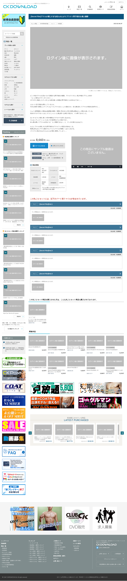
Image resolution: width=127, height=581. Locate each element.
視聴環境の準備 (59, 543)
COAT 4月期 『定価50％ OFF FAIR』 (12, 560)
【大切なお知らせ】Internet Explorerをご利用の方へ (12, 343)
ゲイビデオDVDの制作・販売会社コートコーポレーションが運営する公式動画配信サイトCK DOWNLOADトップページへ (20, 6)
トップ (69, 9)
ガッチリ (6, 87)
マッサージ (17, 69)
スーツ (6, 95)
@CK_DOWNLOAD (104, 547)
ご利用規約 (118, 553)
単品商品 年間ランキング (37, 549)
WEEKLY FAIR (6, 558)
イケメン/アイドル (9, 80)
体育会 (15, 85)
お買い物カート (57, 561)
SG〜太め (7, 97)
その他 (6, 71)
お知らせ (76, 550)
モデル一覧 (5, 566)
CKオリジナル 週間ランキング (38, 557)
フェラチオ (17, 51)
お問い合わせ (103, 553)
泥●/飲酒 (6, 69)
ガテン (15, 95)
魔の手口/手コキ (53, 153)
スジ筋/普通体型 (56, 158)
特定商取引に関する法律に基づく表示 (110, 564)
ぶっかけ (16, 63)
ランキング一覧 (34, 543)
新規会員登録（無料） (59, 556)
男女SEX (16, 53)
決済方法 (57, 551)
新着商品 (4, 548)
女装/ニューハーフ (9, 99)
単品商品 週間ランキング (37, 545)
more (19, 225)
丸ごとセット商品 (7, 552)
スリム (44, 158)
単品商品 (4, 550)
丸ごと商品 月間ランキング (37, 553)
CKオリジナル (6, 556)
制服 (15, 89)
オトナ (15, 93)
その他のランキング (13, 329)
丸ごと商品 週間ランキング (37, 551)
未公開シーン (7, 67)
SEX (47, 155)
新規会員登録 (111, 9)
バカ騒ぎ (16, 65)
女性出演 (6, 55)
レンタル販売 (77, 543)
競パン (15, 91)
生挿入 (6, 63)
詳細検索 (14, 120)
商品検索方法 (58, 545)
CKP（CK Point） (59, 549)
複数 (15, 55)
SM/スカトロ (7, 61)
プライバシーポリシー (110, 559)
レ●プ (15, 59)
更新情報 (76, 548)
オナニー (45, 153)
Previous (30, 433)
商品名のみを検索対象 (12, 37)
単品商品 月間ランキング (37, 547)
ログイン (121, 2)
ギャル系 (16, 87)
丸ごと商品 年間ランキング (37, 555)
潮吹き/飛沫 (17, 61)
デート (6, 49)
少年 (49, 158)
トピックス (76, 546)
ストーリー (53, 155)
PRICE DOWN (6, 562)
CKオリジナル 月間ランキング (38, 559)
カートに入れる (40, 146)
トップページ (5, 541)
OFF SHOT (17, 67)
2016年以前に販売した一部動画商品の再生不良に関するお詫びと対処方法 (14, 349)
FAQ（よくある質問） (60, 547)
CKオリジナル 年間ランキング (38, 561)
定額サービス (77, 541)
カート (122, 9)
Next (122, 433)
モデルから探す (8, 105)
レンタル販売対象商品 (8, 564)
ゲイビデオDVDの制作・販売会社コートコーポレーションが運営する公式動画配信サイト (26, 3)
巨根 (5, 85)
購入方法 (57, 553)
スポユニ (6, 91)
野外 (15, 57)
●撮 (5, 57)
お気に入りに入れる (58, 145)
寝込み (6, 65)
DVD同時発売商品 (7, 554)
